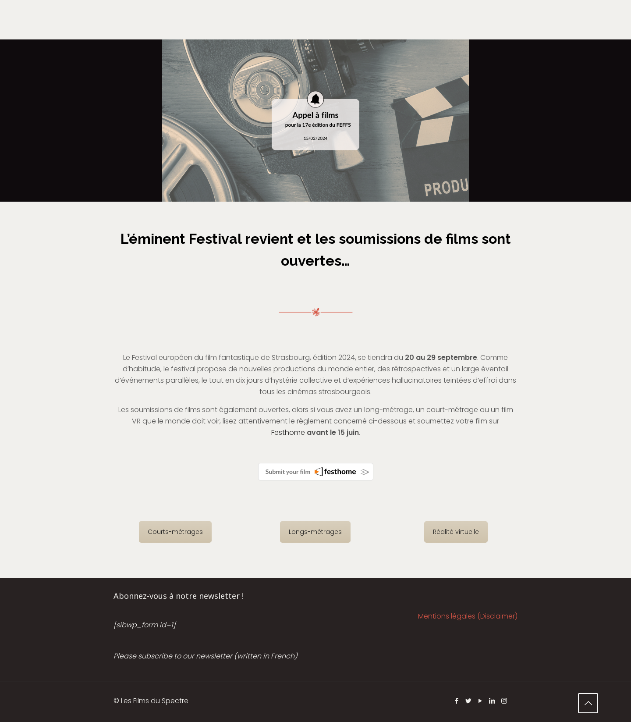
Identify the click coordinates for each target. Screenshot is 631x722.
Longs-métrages (315, 531)
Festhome (288, 432)
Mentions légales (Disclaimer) (468, 616)
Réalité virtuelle (456, 531)
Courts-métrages (175, 531)
